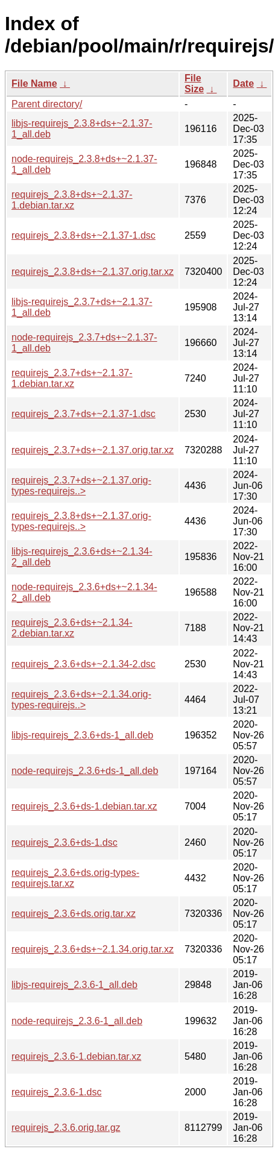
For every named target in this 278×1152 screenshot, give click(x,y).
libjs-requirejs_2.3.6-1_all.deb (74, 985)
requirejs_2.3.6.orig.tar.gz (66, 1127)
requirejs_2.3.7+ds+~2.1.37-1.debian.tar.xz (72, 378)
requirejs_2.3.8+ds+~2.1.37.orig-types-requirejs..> (81, 521)
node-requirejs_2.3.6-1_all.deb (76, 1021)
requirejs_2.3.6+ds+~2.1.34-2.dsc (83, 664)
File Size (194, 83)
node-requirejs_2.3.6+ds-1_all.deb (84, 771)
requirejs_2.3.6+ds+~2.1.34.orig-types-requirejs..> (81, 699)
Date (243, 83)
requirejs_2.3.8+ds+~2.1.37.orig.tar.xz (92, 271)
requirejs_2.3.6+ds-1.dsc (64, 842)
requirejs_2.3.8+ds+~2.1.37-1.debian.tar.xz (72, 199)
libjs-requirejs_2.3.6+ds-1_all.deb (82, 735)
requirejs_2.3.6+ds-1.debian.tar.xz (84, 806)
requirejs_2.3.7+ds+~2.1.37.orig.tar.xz (92, 450)
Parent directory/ (46, 104)
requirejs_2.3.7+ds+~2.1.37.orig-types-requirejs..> (81, 485)
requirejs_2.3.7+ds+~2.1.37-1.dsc (83, 414)
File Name (34, 83)
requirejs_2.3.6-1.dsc (56, 1092)
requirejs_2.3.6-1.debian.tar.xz (76, 1056)
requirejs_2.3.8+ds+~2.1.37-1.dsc (83, 235)
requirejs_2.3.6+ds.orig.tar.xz (73, 913)
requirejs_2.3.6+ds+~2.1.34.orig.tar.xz (92, 949)
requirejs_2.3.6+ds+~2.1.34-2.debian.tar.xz (72, 627)
